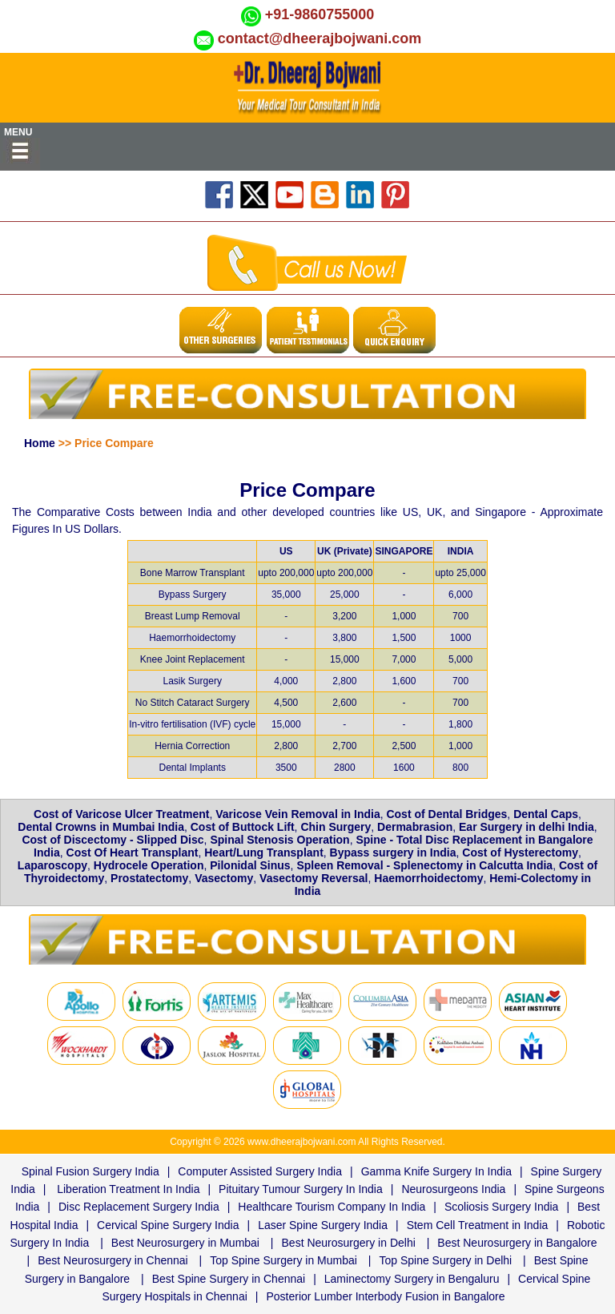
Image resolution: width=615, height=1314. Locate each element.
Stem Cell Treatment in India (478, 1225)
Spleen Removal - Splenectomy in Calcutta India (424, 865)
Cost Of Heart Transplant (132, 852)
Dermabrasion (414, 826)
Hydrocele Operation (149, 865)
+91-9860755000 (320, 14)
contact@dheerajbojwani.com (320, 38)
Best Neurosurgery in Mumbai (185, 1242)
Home (39, 443)
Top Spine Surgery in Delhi (445, 1260)
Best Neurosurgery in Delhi (349, 1242)
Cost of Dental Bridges (446, 814)
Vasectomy (224, 878)
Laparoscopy (52, 865)
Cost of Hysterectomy (520, 852)
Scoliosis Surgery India (501, 1206)
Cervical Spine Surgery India (168, 1225)
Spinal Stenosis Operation (279, 839)
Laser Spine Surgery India (323, 1225)
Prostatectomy (149, 878)
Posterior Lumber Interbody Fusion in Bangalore (385, 1296)
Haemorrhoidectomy (428, 878)
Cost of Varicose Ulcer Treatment (121, 814)
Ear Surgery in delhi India (526, 826)
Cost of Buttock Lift (243, 826)
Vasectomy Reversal (313, 878)
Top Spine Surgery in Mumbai (283, 1260)
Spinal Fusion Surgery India (90, 1171)
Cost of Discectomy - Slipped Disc (112, 839)
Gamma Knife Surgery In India (436, 1171)
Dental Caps (545, 814)
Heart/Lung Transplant (264, 852)
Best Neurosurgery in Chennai (113, 1260)
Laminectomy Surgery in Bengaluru (412, 1278)
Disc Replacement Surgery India (138, 1206)
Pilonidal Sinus (250, 865)
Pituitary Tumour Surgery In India (301, 1189)
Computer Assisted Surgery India (260, 1171)
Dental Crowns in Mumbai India (101, 826)
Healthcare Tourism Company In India (331, 1206)
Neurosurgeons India (453, 1189)
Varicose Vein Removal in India (297, 814)
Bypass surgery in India (393, 852)
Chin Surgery (335, 826)
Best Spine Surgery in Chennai (228, 1278)
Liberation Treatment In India (128, 1189)
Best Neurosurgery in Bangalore (517, 1242)
